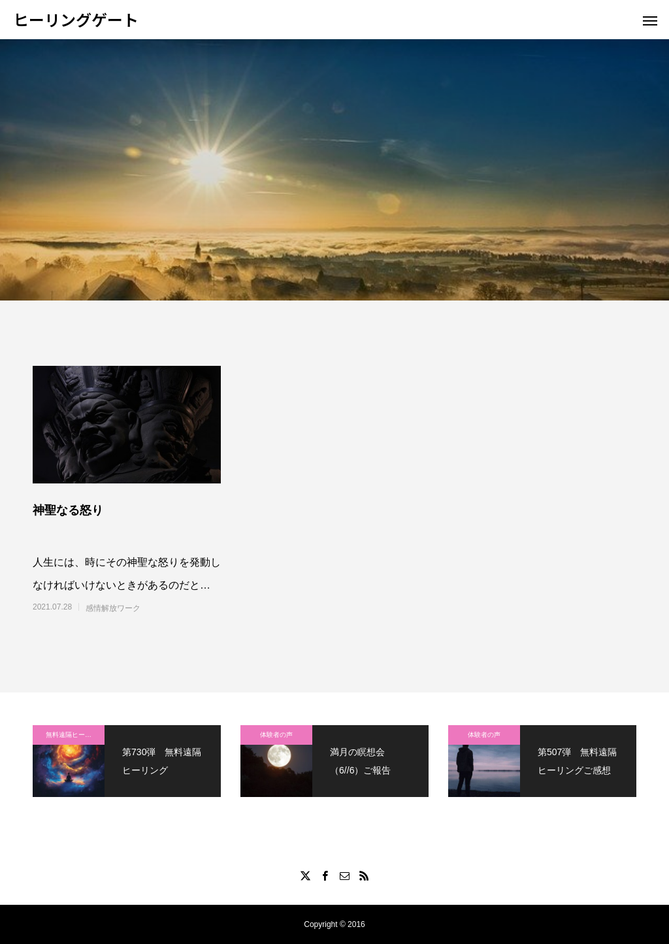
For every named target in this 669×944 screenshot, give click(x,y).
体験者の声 (276, 734)
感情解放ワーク (113, 608)
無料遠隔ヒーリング (75, 734)
